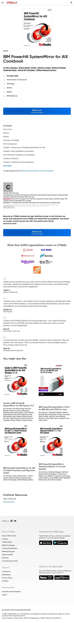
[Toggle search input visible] (71, 2)
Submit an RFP (7, 555)
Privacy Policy (7, 578)
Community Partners (9, 548)
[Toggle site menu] (2, 2)
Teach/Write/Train (9, 536)
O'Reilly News (7, 542)
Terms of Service (7, 618)
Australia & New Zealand (11, 591)
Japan (4, 595)
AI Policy (5, 581)
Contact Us (6, 571)
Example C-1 (8, 199)
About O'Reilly (8, 531)
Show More (7, 166)
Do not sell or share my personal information (16, 610)
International (8, 587)
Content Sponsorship (10, 561)
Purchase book (8, 502)
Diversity (5, 558)
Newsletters (6, 575)
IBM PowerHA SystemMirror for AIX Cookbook (36, 171)
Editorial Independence (31, 618)
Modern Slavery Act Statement (51, 618)
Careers (5, 539)
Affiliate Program (8, 551)
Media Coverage (8, 545)
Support (5, 567)
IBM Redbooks (12, 96)
